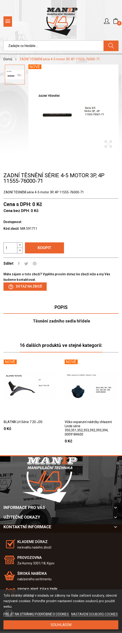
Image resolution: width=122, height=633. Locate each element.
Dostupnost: (12, 222)
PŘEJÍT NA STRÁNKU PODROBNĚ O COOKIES (36, 614)
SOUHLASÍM (61, 625)
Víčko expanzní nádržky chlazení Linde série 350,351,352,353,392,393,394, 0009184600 (88, 428)
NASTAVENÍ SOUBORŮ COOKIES (94, 614)
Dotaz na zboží (25, 287)
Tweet (26, 263)
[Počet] (10, 247)
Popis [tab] (61, 307)
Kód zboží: (11, 228)
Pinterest (34, 263)
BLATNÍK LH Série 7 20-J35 (23, 422)
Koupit (44, 248)
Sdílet (19, 263)
